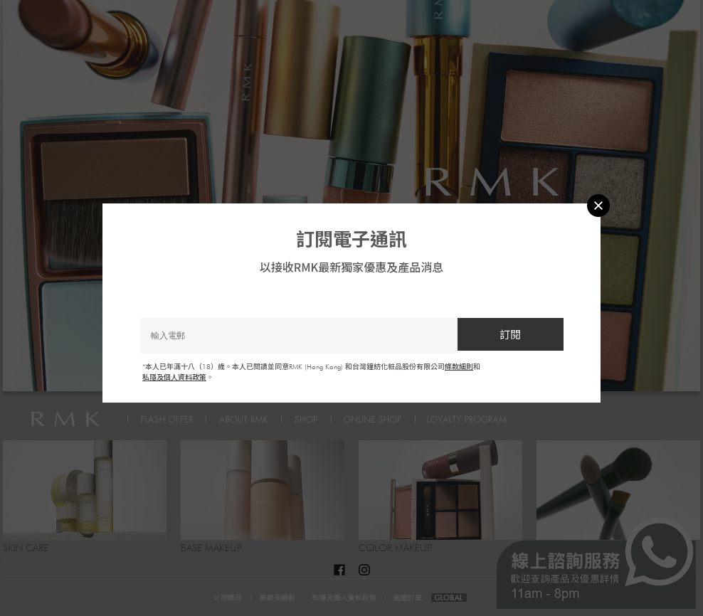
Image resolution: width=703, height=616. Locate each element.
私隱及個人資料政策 (174, 377)
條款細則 (459, 366)
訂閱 (510, 333)
